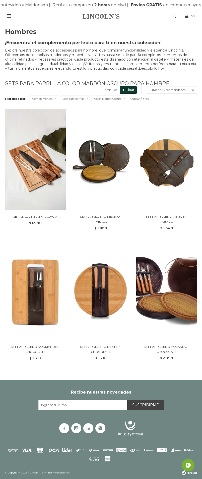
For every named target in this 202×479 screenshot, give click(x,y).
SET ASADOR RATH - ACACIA (35, 216)
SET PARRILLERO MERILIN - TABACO (166, 219)
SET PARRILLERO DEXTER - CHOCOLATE (101, 349)
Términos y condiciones (55, 472)
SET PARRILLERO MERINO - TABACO (101, 219)
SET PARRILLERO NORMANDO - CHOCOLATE (35, 349)
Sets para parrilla (73, 99)
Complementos (42, 99)
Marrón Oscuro (107, 99)
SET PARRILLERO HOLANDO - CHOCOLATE (166, 349)
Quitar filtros (139, 99)
